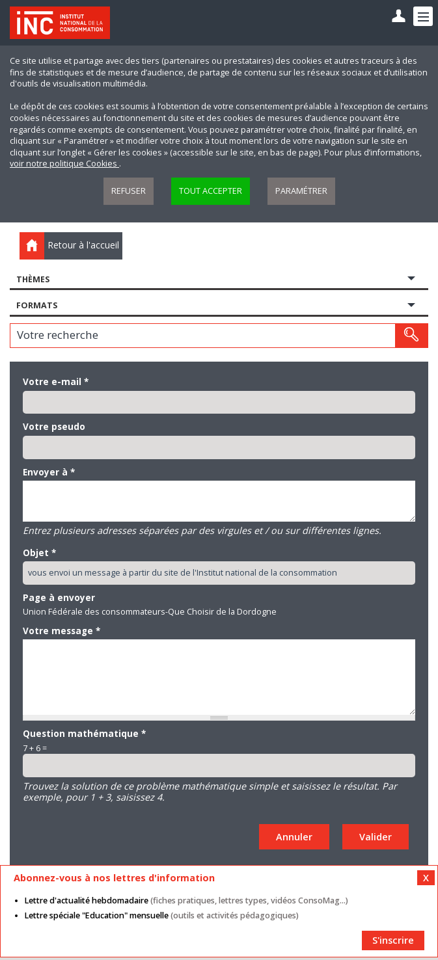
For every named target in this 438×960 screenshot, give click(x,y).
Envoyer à (49, 472)
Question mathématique (84, 734)
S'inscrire (393, 940)
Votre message (61, 631)
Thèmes (32, 279)
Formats (36, 305)
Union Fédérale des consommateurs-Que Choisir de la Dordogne (150, 611)
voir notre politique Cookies (64, 163)
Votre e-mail (56, 382)
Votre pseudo (54, 427)
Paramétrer (301, 190)
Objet (39, 553)
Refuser (128, 190)
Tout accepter (210, 190)
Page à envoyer (59, 598)
